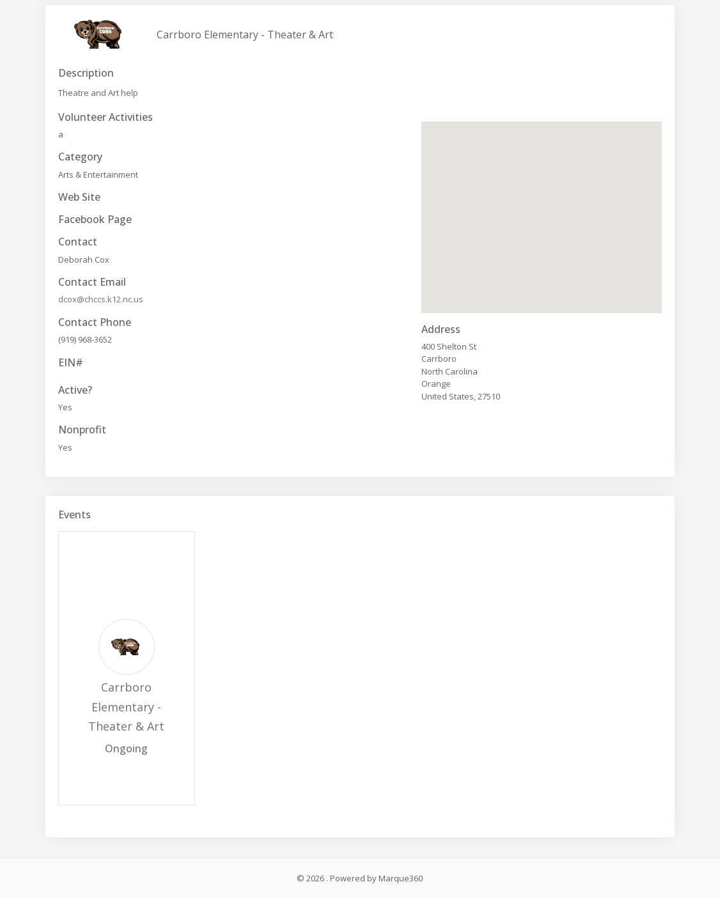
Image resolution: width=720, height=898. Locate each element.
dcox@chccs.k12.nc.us (100, 299)
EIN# (70, 363)
